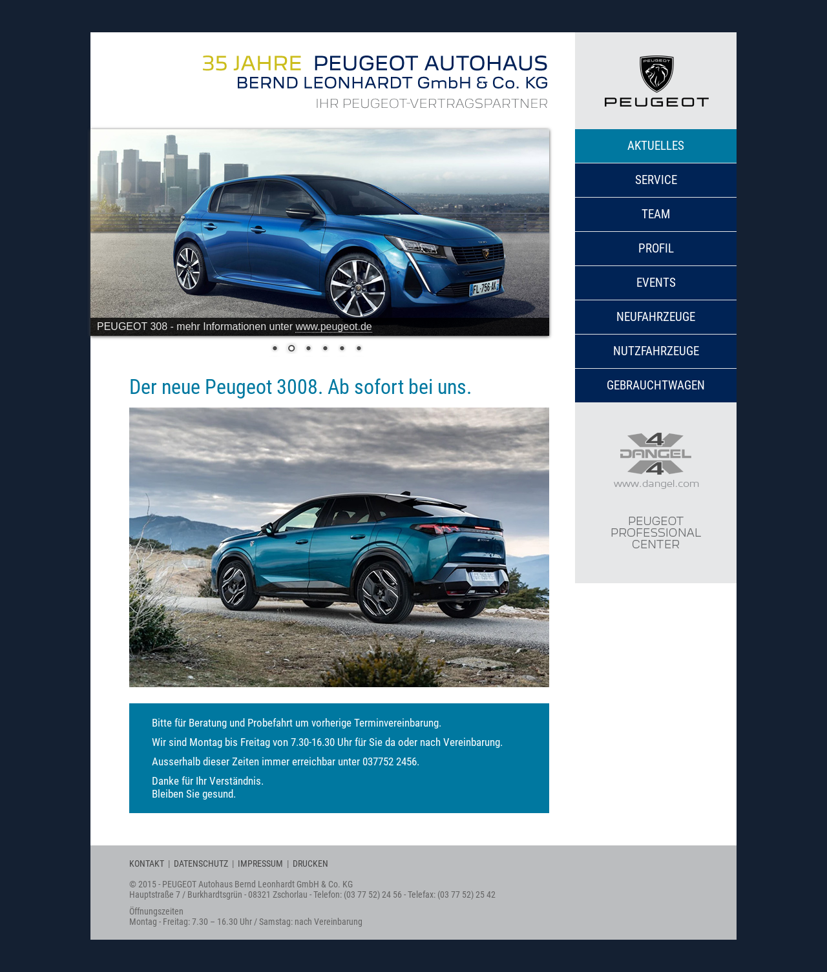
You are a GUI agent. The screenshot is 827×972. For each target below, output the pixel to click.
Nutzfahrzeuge (656, 351)
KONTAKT (146, 863)
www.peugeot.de (333, 326)
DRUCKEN (310, 863)
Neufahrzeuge (655, 316)
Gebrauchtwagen (656, 385)
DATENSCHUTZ (201, 863)
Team (656, 214)
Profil (656, 248)
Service (656, 179)
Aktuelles (655, 145)
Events (656, 282)
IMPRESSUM (260, 863)
